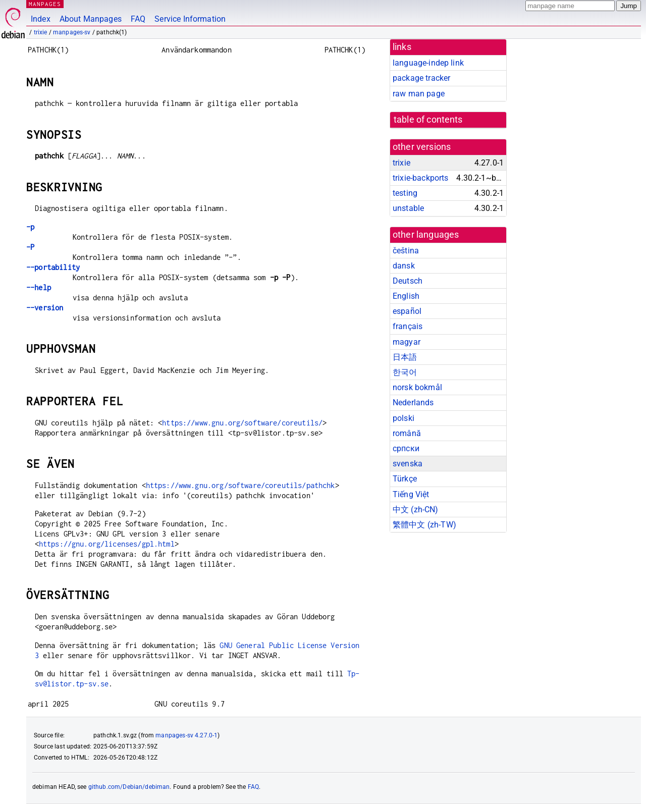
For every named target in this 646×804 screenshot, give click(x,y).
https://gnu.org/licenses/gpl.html (107, 544)
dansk (404, 266)
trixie (40, 32)
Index (40, 19)
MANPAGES (45, 4)
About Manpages (91, 19)
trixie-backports (420, 178)
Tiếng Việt (411, 494)
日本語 (405, 357)
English (406, 296)
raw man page (419, 93)
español (407, 311)
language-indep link (428, 63)
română (407, 433)
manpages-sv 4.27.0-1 (186, 735)
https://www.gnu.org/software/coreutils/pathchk (240, 485)
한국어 (405, 372)
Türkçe (405, 479)
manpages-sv (72, 32)
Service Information (190, 19)
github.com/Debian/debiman (129, 786)
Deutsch (407, 281)
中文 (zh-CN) (416, 509)
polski (403, 418)
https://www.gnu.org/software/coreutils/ (242, 422)
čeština (406, 250)
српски (406, 448)
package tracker (421, 78)
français (407, 326)
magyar (406, 342)
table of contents (428, 120)
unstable (408, 208)
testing (405, 193)
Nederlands (413, 402)
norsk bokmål (417, 387)
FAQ (138, 19)
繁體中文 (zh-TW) (424, 524)
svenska (407, 463)
